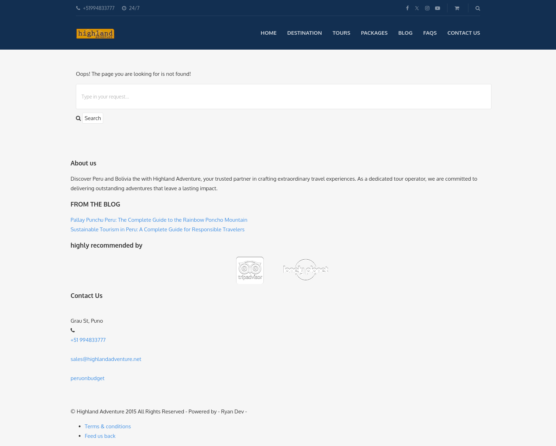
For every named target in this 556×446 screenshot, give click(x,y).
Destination (304, 32)
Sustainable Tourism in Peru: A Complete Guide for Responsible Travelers (158, 229)
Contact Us (463, 32)
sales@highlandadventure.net (106, 359)
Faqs (430, 32)
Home (269, 32)
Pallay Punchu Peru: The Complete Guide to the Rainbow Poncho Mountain (159, 219)
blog (405, 32)
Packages (374, 32)
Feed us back (100, 436)
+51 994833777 (88, 340)
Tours (341, 32)
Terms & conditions (108, 426)
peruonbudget (88, 378)
